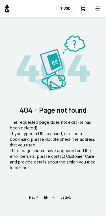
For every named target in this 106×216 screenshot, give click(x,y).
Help (33, 197)
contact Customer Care (72, 156)
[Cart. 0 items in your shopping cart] (83, 8)
